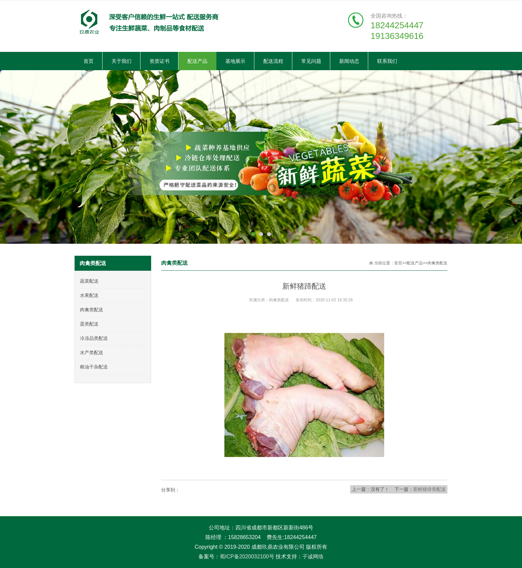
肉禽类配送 (437, 263)
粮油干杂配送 (94, 366)
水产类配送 (91, 352)
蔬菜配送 (89, 281)
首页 (398, 263)
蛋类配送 (89, 324)
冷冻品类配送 (94, 338)
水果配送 (89, 295)
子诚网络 (313, 556)
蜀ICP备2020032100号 (247, 556)
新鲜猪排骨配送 (429, 489)
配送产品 (415, 263)
